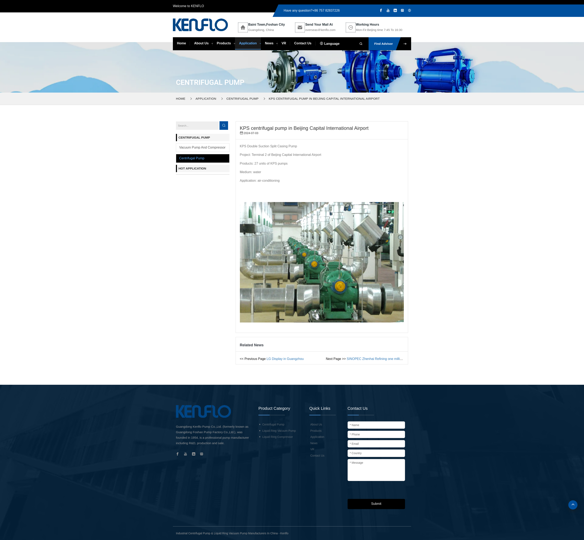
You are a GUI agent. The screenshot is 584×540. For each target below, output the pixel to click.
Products (224, 43)
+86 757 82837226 (326, 10)
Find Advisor (392, 43)
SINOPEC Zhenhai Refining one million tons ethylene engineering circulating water (406, 359)
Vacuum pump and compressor (202, 147)
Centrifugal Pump (273, 424)
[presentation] (378, 491)
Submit (376, 503)
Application (248, 43)
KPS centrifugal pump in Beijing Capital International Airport (324, 98)
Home (181, 43)
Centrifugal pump (242, 98)
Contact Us (302, 43)
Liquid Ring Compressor (277, 436)
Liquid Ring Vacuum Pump (279, 430)
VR (284, 43)
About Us (201, 43)
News (269, 43)
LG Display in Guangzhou (285, 359)
